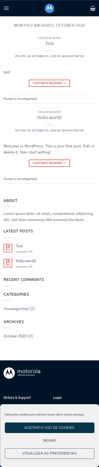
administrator (73, 56)
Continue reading (49, 83)
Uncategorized (49, 38)
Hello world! (49, 118)
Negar (49, 440)
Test (49, 43)
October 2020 (15, 336)
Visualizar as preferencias (49, 453)
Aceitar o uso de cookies (49, 428)
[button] (6, 8)
